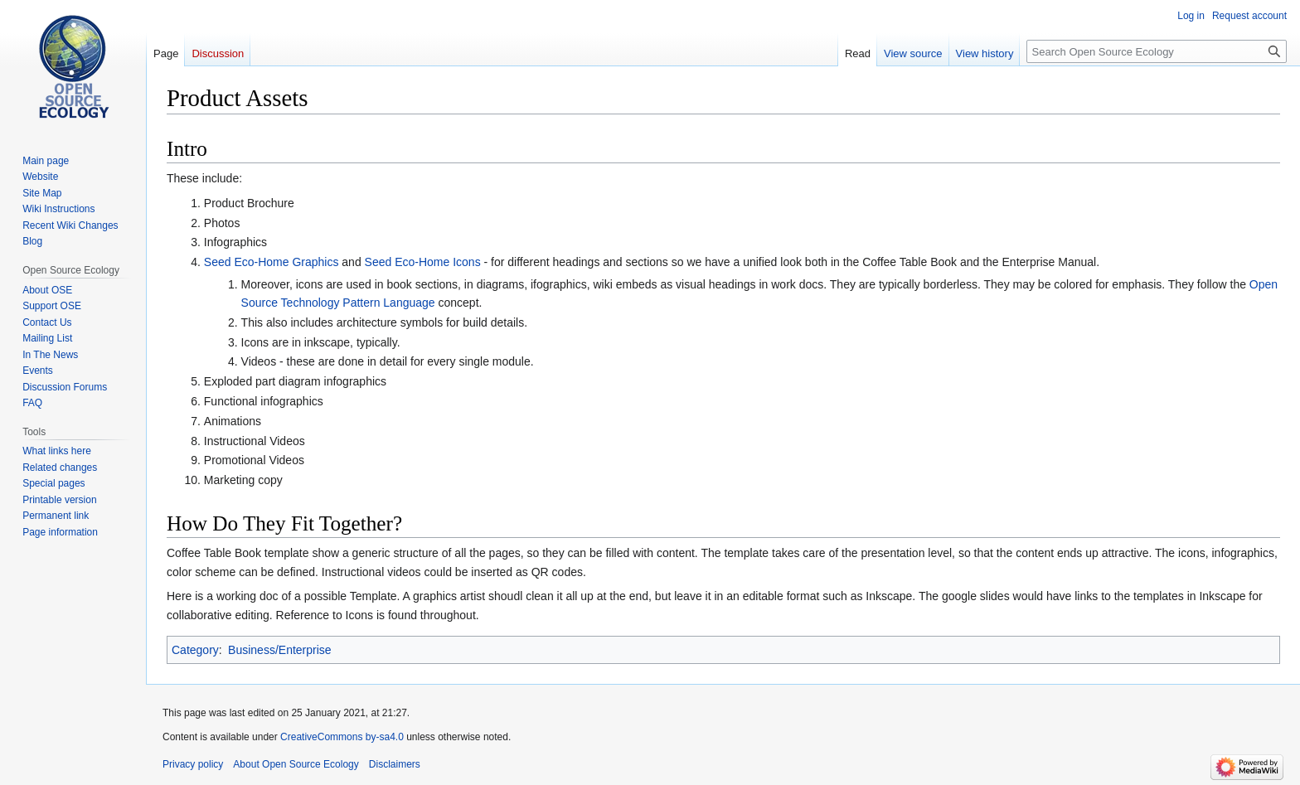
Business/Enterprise (280, 650)
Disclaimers (394, 764)
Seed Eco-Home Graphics (271, 262)
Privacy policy (192, 764)
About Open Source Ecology (295, 764)
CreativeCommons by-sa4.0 (342, 737)
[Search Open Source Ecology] (1156, 51)
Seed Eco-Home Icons (423, 262)
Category (195, 650)
